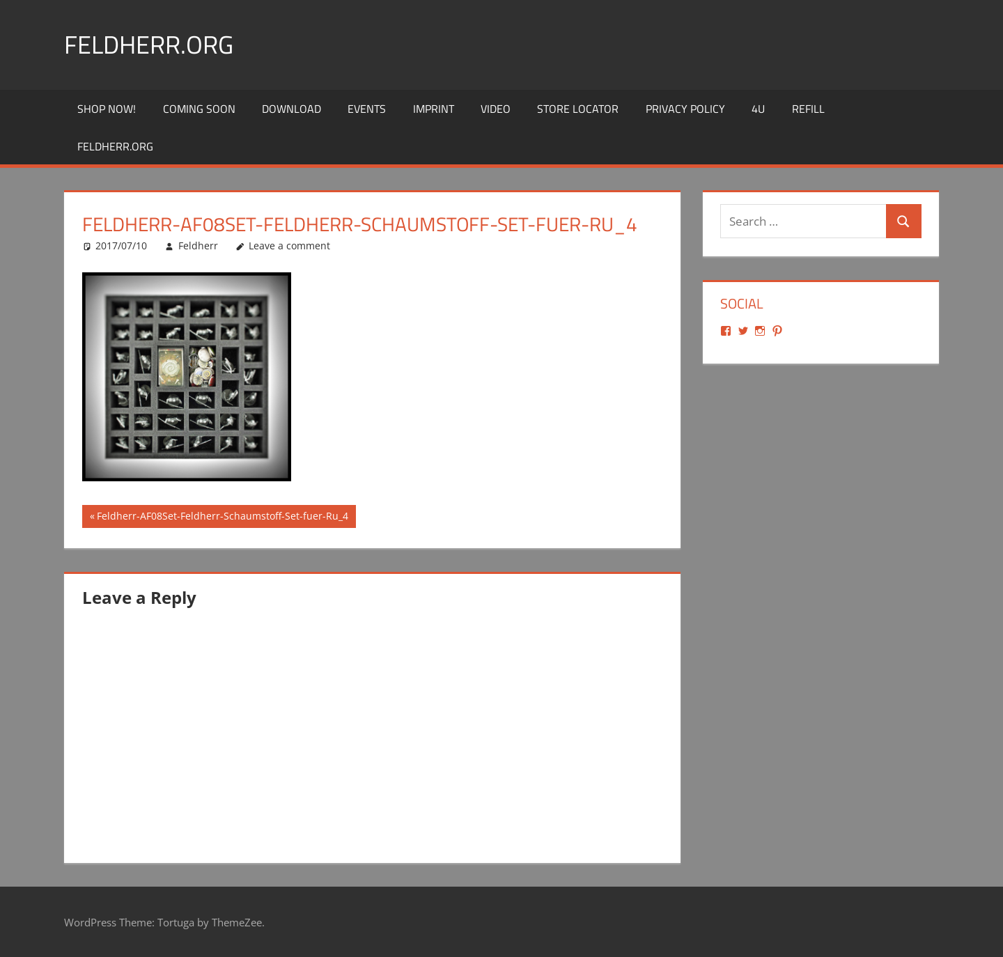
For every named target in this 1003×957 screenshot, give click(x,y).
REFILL (808, 108)
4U (758, 108)
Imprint (433, 108)
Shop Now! (106, 108)
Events (367, 108)
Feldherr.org (148, 44)
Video (496, 108)
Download (291, 108)
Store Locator (578, 108)
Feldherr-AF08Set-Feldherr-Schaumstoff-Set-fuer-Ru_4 (222, 517)
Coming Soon (199, 108)
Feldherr (198, 245)
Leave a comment (289, 245)
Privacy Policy (685, 108)
